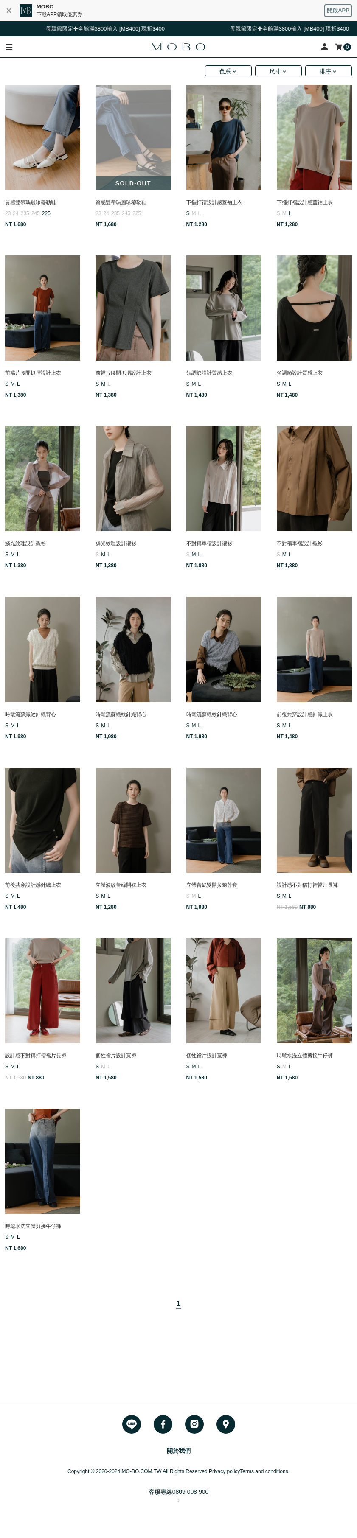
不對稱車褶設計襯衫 (209, 543)
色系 (225, 71)
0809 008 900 (190, 1491)
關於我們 (179, 1450)
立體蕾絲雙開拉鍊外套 (211, 885)
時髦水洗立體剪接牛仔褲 (305, 1056)
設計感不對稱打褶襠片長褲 (307, 885)
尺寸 (275, 71)
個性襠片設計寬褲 (116, 1056)
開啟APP (338, 10)
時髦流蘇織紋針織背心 (30, 714)
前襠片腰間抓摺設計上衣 (33, 373)
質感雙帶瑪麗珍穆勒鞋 (30, 202)
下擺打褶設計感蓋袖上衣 (214, 202)
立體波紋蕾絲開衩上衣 (121, 885)
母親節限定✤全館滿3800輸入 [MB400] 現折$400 (111, 28)
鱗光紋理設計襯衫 (25, 543)
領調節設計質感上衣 (209, 373)
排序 (325, 71)
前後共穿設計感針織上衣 (305, 714)
